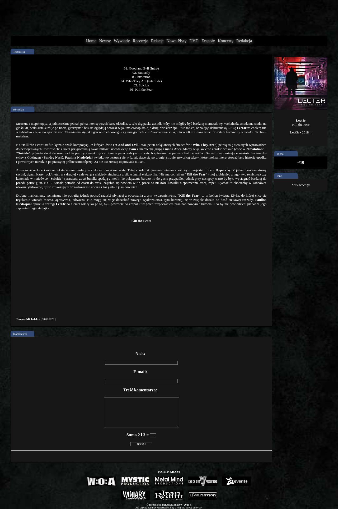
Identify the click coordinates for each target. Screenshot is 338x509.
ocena (280, 153)
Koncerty (226, 41)
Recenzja (18, 109)
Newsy (105, 41)
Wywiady (122, 41)
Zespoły (208, 41)
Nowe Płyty (176, 41)
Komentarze (20, 333)
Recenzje (140, 41)
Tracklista (19, 51)
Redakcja (244, 41)
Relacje (157, 41)
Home (91, 41)
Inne (279, 175)
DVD (194, 41)
